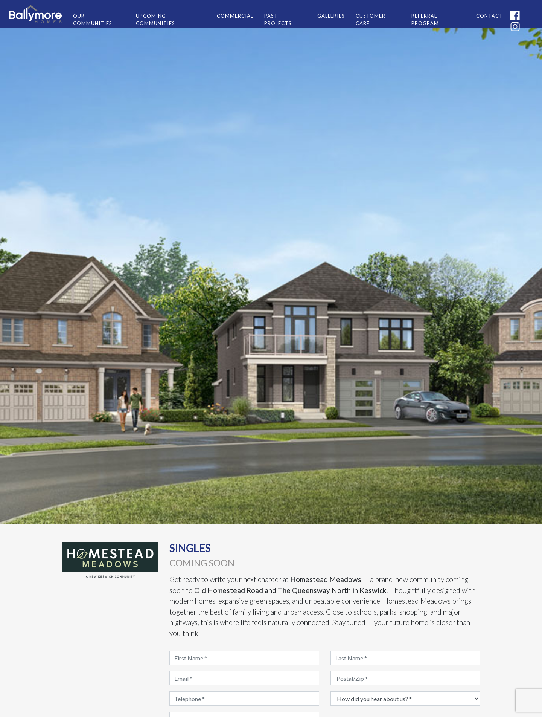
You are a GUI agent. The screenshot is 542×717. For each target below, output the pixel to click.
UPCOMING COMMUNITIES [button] (155, 19)
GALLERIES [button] (331, 16)
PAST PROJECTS (278, 19)
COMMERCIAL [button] (235, 16)
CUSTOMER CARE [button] (370, 19)
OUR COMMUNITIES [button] (92, 19)
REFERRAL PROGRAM (425, 19)
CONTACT (489, 16)
